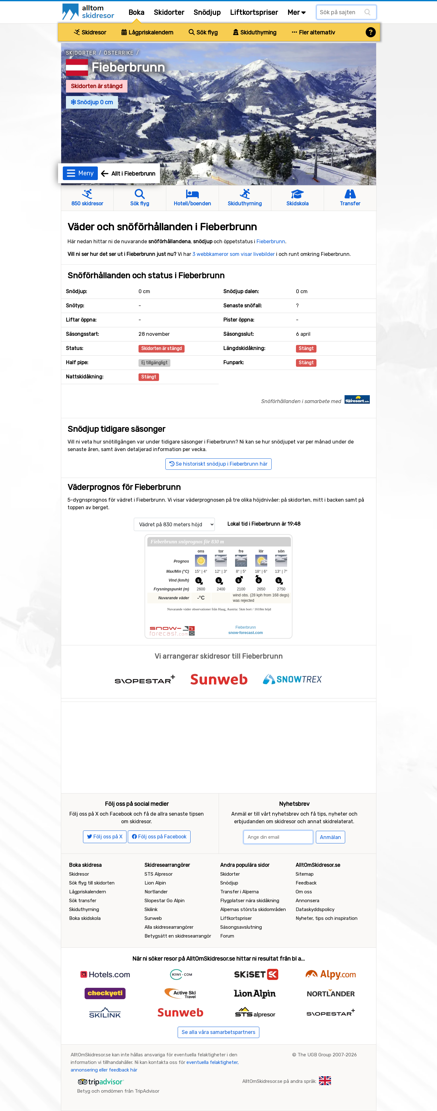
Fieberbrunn (128, 67)
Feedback (306, 883)
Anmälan (330, 837)
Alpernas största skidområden (253, 909)
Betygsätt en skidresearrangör (178, 936)
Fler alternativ (313, 32)
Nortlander (156, 892)
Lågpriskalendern (147, 32)
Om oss (304, 892)
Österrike (119, 53)
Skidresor (90, 32)
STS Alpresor (159, 874)
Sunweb (153, 918)
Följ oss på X (104, 837)
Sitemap (305, 874)
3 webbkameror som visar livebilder (233, 254)
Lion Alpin (155, 883)
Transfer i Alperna (239, 892)
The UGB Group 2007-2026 (327, 1055)
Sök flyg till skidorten (92, 883)
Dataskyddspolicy (315, 909)
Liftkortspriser (254, 12)
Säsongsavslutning (241, 927)
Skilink (151, 909)
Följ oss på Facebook (159, 837)
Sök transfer (82, 900)
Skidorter (169, 12)
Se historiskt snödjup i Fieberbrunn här (218, 464)
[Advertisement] (218, 746)
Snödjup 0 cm (92, 102)
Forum (227, 936)
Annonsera (307, 900)
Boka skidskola (85, 918)
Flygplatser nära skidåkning (249, 900)
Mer (296, 12)
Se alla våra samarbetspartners (218, 1032)
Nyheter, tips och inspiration (326, 918)
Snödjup (207, 12)
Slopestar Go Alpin (165, 900)
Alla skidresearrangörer (169, 927)
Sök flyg (203, 32)
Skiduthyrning (254, 32)
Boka (136, 12)
